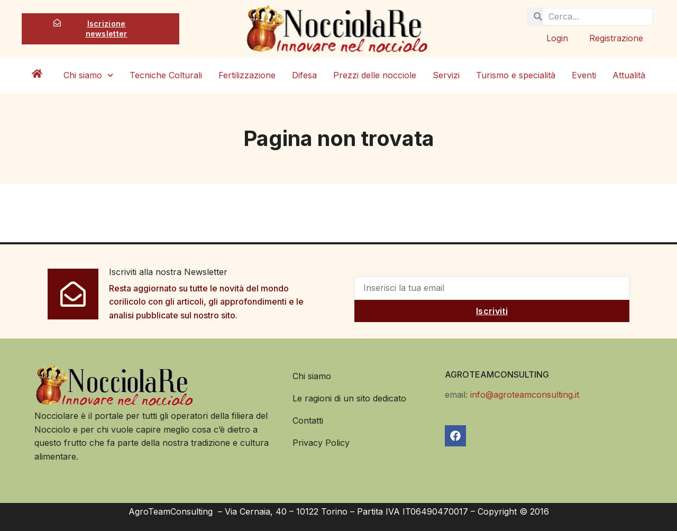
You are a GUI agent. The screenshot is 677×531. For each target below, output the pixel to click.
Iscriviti (492, 311)
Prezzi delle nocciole (374, 75)
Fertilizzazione (247, 75)
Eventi (584, 75)
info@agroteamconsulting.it (524, 394)
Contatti (307, 420)
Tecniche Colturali (166, 75)
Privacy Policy (321, 442)
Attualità (628, 75)
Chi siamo (88, 75)
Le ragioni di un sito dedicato (349, 398)
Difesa (304, 75)
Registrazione (616, 38)
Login (557, 38)
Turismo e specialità (515, 75)
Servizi (446, 75)
